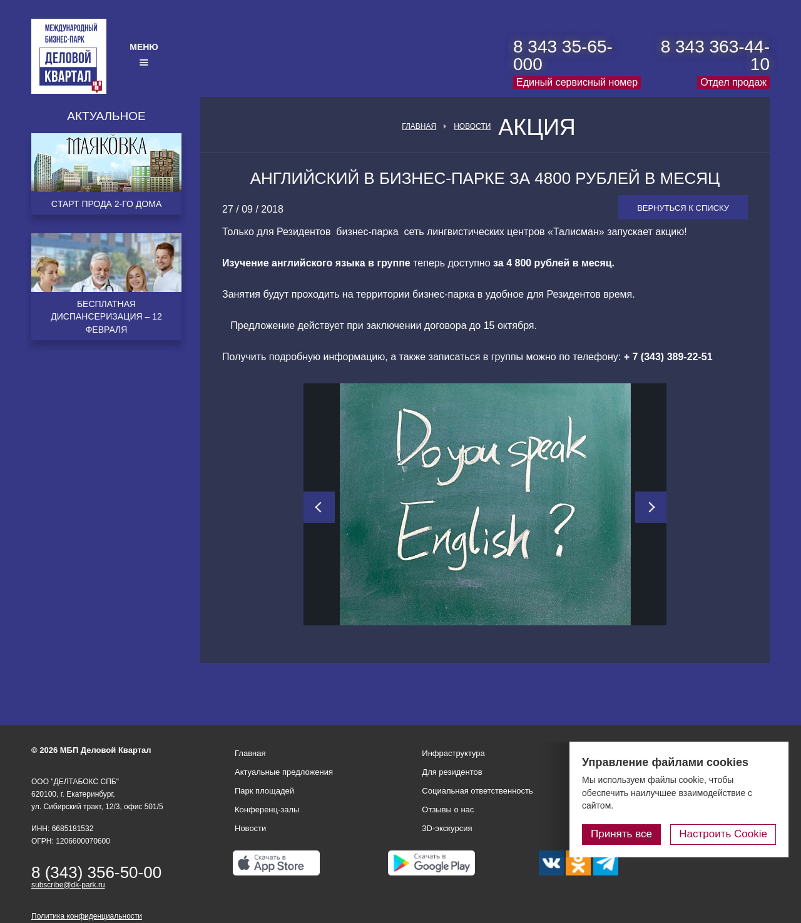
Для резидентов (452, 772)
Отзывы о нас (448, 809)
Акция (537, 127)
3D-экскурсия (447, 828)
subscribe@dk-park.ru (68, 884)
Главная (419, 126)
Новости (472, 126)
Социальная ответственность (477, 790)
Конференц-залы (267, 809)
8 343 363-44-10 (715, 55)
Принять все (621, 834)
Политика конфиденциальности (86, 916)
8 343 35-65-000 (563, 55)
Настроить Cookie (723, 834)
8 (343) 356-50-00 (96, 872)
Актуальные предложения (284, 772)
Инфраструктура (453, 753)
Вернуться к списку (683, 208)
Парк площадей (264, 790)
